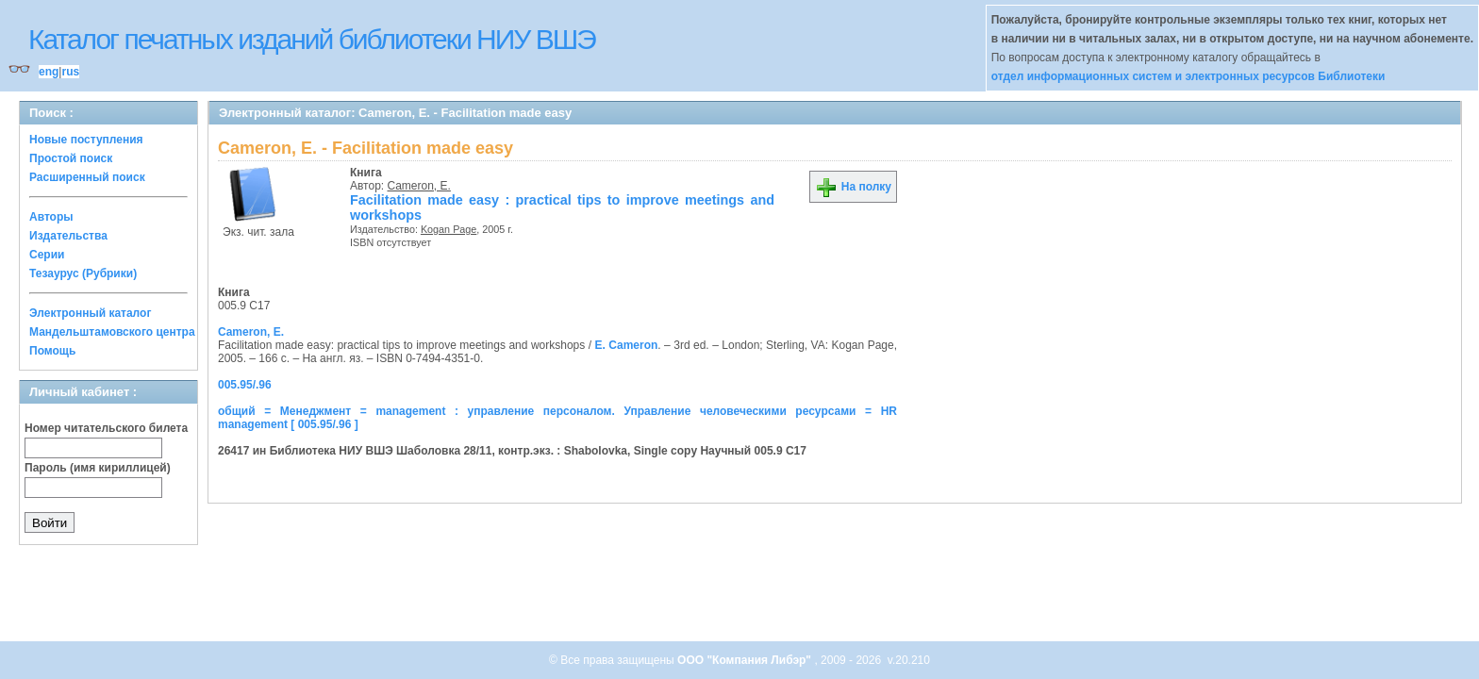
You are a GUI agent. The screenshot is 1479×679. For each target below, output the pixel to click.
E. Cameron (626, 345)
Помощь (52, 350)
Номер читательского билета (106, 428)
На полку (853, 186)
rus (70, 71)
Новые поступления (86, 139)
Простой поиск (70, 158)
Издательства (68, 235)
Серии (46, 254)
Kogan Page (448, 229)
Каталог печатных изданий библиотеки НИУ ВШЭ (311, 39)
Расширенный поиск (87, 177)
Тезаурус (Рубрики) (83, 273)
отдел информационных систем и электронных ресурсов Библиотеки (1188, 76)
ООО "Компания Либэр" (745, 660)
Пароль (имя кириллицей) (98, 467)
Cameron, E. (419, 185)
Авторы (51, 217)
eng (48, 71)
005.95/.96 (245, 384)
